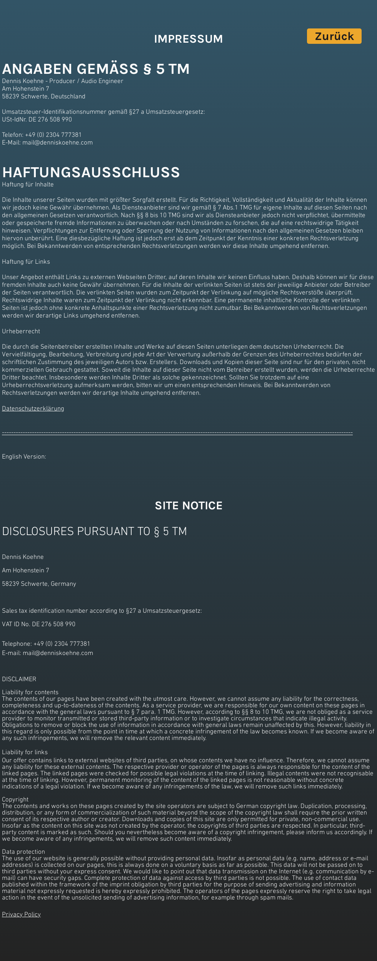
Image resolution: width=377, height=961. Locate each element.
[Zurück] (334, 36)
